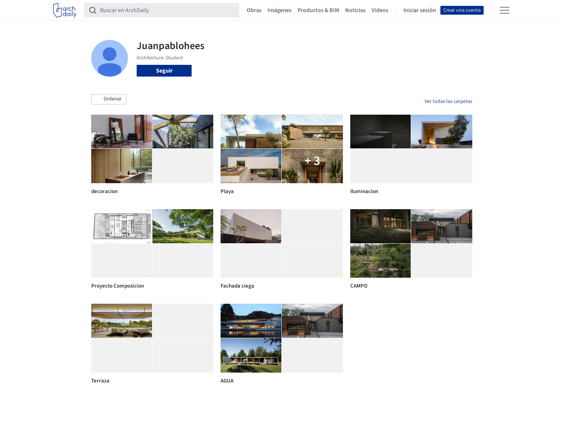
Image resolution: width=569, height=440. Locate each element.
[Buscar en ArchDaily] (167, 10)
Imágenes (279, 10)
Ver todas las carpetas (448, 101)
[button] (108, 99)
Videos (380, 10)
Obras (254, 10)
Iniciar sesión (419, 10)
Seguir (164, 71)
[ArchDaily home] (65, 10)
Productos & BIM (318, 10)
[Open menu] (504, 10)
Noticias (355, 10)
